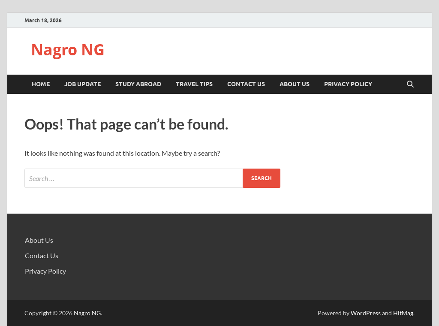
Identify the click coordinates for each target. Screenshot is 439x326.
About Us (295, 84)
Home (41, 84)
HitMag (403, 313)
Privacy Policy (348, 84)
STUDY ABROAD (138, 84)
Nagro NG (68, 49)
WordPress (366, 313)
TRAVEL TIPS (194, 84)
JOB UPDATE (82, 84)
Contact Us (246, 84)
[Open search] (410, 84)
